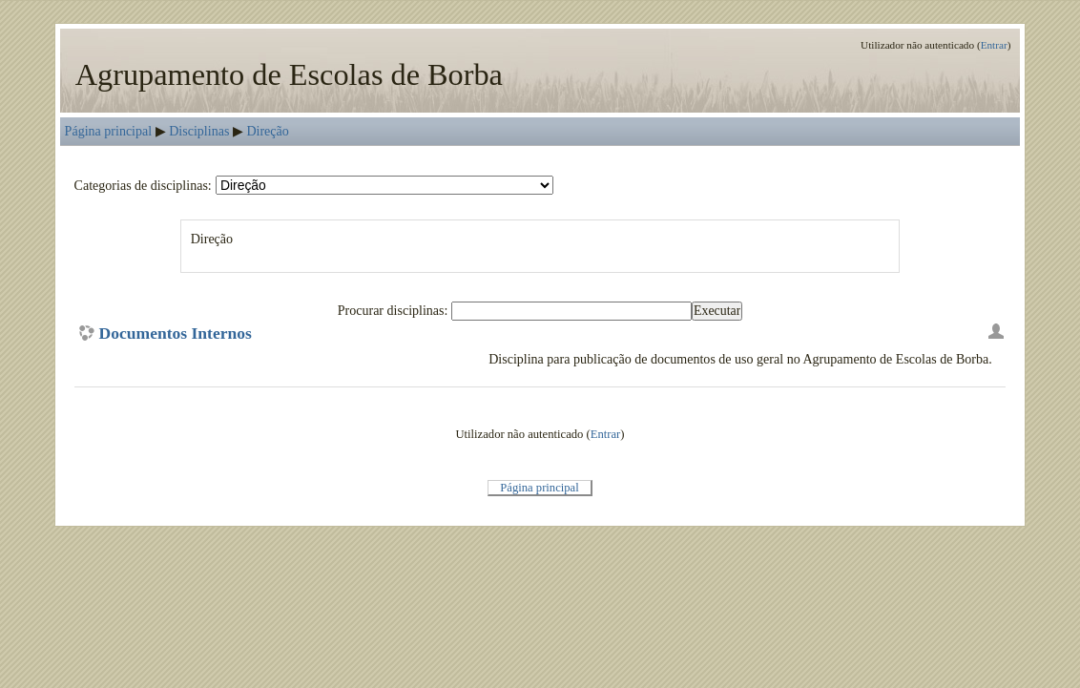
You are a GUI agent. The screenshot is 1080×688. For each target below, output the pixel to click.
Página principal (109, 130)
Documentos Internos (175, 334)
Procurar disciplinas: (394, 310)
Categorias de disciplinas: (143, 185)
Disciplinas (199, 130)
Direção (267, 130)
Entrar (994, 45)
